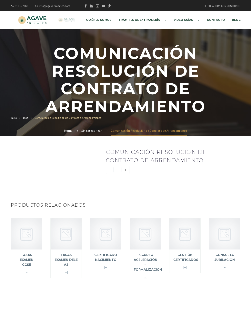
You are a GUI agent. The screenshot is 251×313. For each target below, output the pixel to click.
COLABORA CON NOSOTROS (223, 6)
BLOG (236, 20)
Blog (25, 118)
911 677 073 (21, 6)
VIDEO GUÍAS (183, 20)
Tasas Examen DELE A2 (66, 260)
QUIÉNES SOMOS (99, 20)
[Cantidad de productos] (118, 170)
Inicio (14, 118)
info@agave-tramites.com (54, 6)
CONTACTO (216, 20)
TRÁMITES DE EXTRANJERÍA (139, 20)
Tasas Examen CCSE (26, 260)
